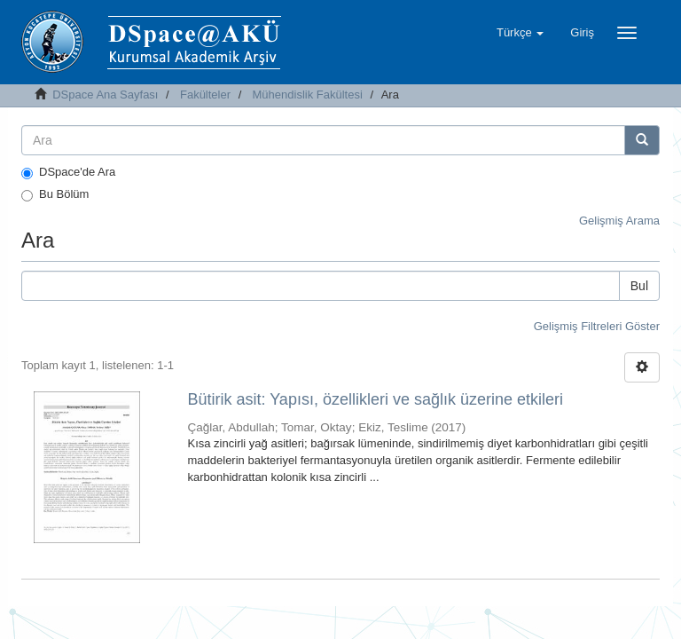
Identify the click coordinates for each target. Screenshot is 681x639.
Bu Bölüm (55, 194)
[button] (520, 33)
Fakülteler (205, 94)
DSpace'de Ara (68, 172)
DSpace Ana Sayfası (105, 94)
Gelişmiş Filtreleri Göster (597, 326)
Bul (639, 286)
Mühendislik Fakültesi (308, 94)
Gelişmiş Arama (619, 220)
